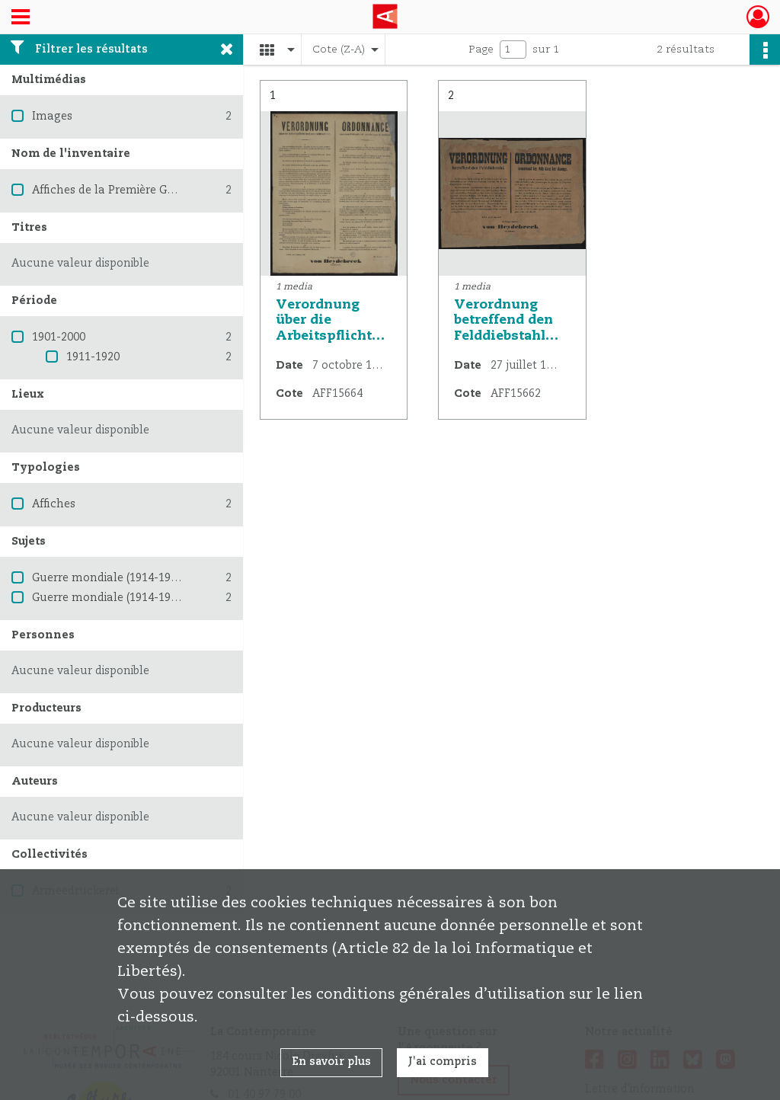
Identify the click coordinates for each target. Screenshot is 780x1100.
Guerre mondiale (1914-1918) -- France (135, 598)
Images (52, 116)
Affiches (53, 504)
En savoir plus (331, 1062)
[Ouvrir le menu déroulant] (20, 18)
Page (481, 49)
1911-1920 (93, 357)
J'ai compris (442, 1062)
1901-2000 (58, 337)
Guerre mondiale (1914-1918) (109, 578)
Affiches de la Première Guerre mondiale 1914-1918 (169, 190)
